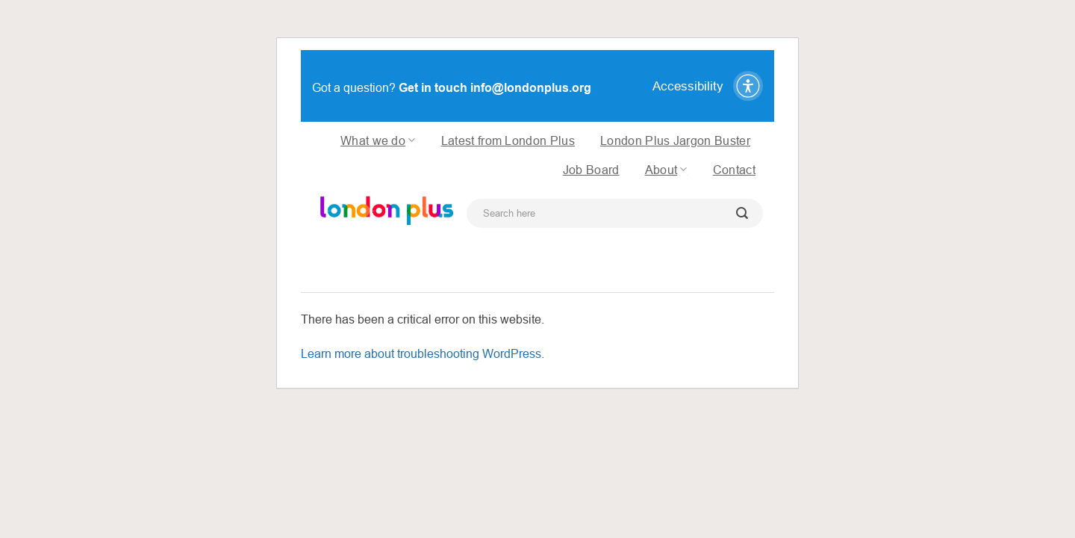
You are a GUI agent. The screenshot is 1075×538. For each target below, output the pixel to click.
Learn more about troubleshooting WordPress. (422, 353)
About (666, 169)
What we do (378, 140)
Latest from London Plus (508, 140)
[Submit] (742, 213)
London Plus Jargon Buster (675, 140)
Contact (734, 169)
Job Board (591, 169)
